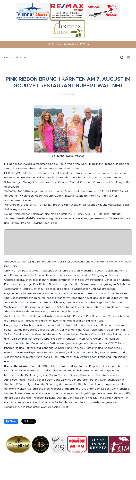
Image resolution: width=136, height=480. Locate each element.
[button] (121, 57)
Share (11, 421)
